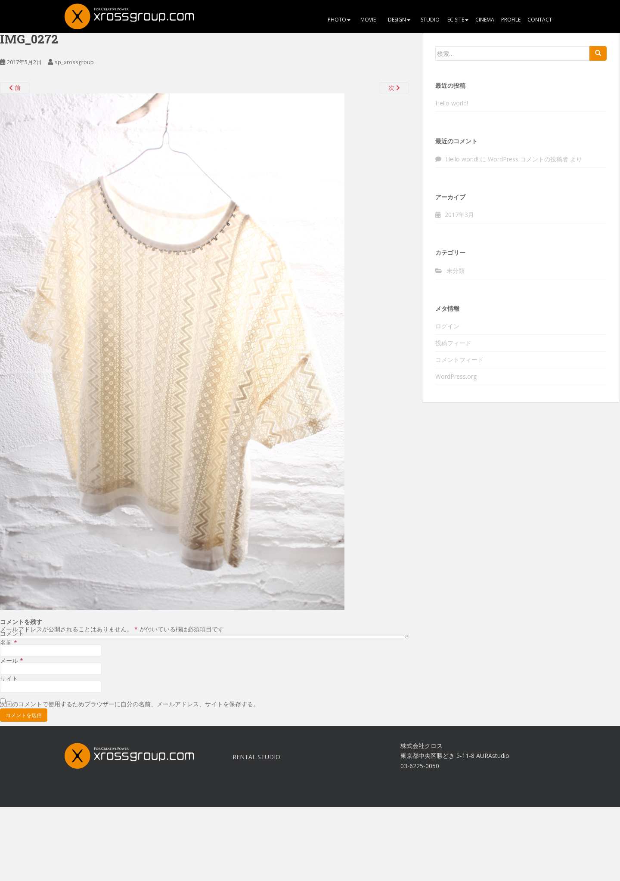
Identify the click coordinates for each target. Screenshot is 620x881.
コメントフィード (459, 359)
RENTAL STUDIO (256, 757)
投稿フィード (453, 343)
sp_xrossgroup (74, 62)
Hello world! (451, 103)
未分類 (455, 270)
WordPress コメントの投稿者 (528, 159)
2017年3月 (459, 214)
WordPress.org (456, 376)
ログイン (447, 326)
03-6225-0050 (419, 766)
